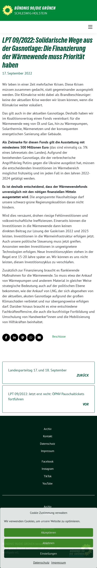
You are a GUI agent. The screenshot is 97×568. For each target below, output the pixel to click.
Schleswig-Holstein (30, 13)
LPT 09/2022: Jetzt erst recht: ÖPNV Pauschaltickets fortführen (48, 399)
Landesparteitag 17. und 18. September (48, 373)
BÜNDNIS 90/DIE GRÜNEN (35, 8)
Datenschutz (41, 562)
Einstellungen (48, 553)
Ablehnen (48, 543)
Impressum (58, 562)
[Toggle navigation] (90, 27)
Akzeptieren (48, 532)
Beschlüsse (59, 336)
